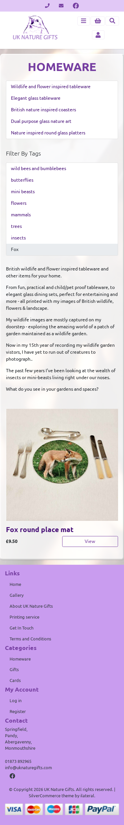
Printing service (24, 617)
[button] (98, 21)
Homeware (20, 659)
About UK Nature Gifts (31, 606)
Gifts (14, 669)
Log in (15, 700)
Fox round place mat (39, 529)
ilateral (87, 795)
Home (15, 584)
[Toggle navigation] (83, 21)
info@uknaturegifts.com (28, 767)
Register (18, 711)
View (90, 541)
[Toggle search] (112, 21)
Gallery (16, 595)
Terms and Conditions (30, 638)
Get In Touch (21, 628)
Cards (15, 680)
